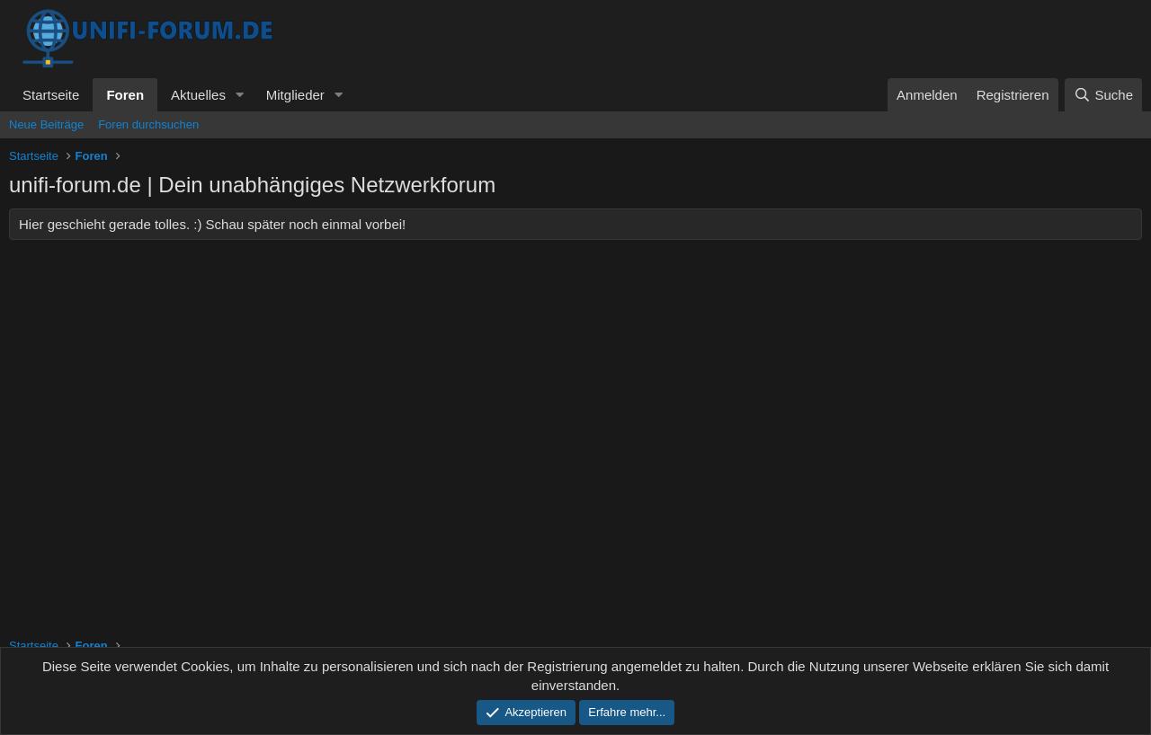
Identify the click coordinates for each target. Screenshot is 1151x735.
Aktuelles (198, 94)
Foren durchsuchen (148, 124)
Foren (125, 94)
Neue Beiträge (46, 124)
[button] (240, 94)
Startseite (50, 94)
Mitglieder (295, 94)
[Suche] (1103, 94)
